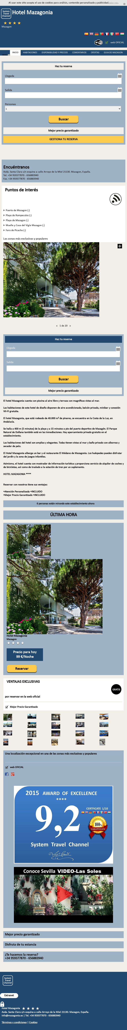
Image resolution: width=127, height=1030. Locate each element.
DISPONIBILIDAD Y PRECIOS (55, 52)
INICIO (15, 52)
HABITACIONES (30, 52)
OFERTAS (95, 52)
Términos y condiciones (14, 1022)
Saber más (113, 3)
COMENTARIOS (79, 52)
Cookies (33, 1022)
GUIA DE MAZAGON (113, 52)
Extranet (9, 995)
